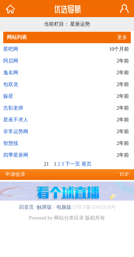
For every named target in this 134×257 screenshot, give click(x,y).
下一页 (72, 164)
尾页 (86, 164)
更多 (122, 37)
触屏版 (44, 207)
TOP (124, 174)
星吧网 (10, 49)
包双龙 (10, 84)
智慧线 (10, 143)
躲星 (8, 96)
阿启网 (10, 61)
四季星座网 (15, 155)
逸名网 (10, 72)
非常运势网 (15, 131)
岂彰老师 (13, 108)
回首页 (26, 207)
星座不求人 (15, 119)
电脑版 (63, 207)
